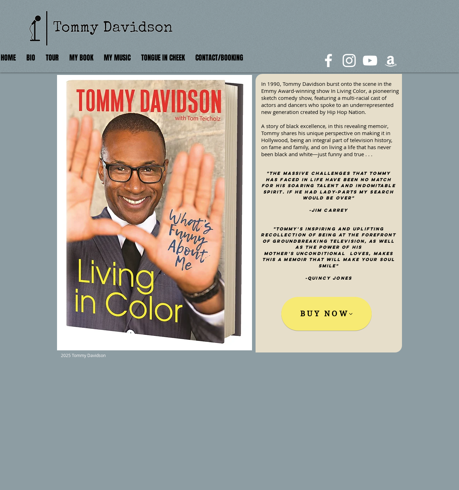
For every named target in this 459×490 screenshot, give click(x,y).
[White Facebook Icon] (328, 60)
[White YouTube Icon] (370, 60)
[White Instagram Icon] (349, 60)
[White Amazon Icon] (391, 60)
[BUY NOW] (326, 314)
